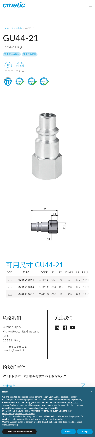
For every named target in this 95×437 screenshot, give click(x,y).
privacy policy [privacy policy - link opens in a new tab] (57, 419)
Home (6, 27)
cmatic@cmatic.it (15, 350)
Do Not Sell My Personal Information (18, 413)
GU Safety (18, 27)
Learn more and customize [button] (19, 431)
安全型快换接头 (11, 54)
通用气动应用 (29, 54)
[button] (91, 391)
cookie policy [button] (72, 402)
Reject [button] (68, 431)
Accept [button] (84, 431)
